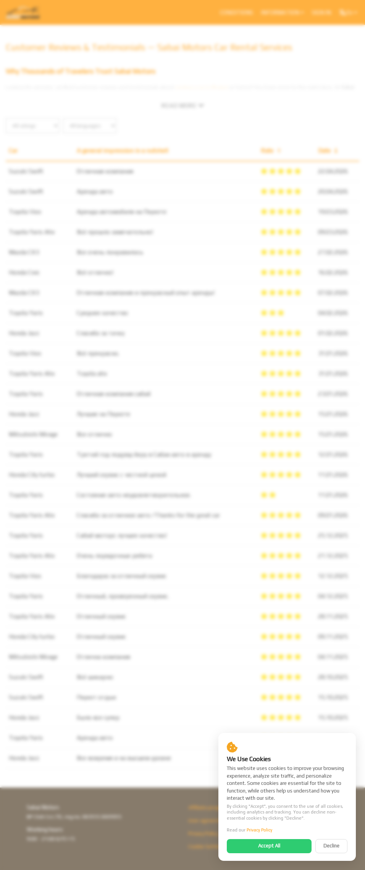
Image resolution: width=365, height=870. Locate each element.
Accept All (269, 846)
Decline (331, 846)
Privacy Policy (259, 830)
